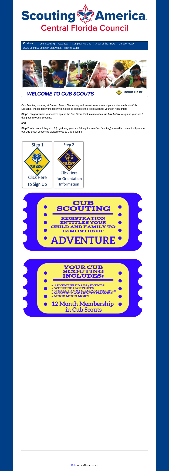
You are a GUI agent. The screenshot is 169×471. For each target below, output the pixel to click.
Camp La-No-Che (81, 43)
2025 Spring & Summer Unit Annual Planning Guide (51, 47)
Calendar (63, 43)
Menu (31, 43)
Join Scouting (47, 43)
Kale (73, 465)
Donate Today (126, 43)
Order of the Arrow (105, 43)
